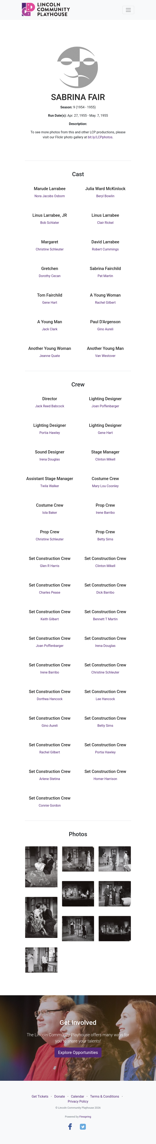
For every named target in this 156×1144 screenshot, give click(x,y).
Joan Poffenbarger (105, 406)
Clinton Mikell (105, 459)
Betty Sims (105, 539)
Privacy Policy (78, 1101)
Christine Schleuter (50, 249)
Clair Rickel (105, 223)
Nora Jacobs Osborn (50, 196)
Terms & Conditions (104, 1096)
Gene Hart (49, 303)
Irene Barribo (105, 513)
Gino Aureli (105, 329)
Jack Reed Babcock (49, 406)
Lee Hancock (105, 699)
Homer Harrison (105, 779)
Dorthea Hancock (50, 699)
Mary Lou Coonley (105, 486)
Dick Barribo (105, 592)
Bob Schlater (49, 223)
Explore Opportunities (78, 1052)
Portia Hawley (49, 433)
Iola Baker (49, 513)
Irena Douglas (50, 459)
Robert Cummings (105, 249)
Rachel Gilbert (105, 303)
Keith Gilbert (50, 619)
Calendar (77, 1096)
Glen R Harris (49, 566)
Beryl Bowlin (105, 196)
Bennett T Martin (105, 619)
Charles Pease (49, 592)
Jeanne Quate (50, 356)
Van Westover (105, 356)
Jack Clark (50, 329)
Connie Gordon (50, 805)
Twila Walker (49, 486)
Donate (59, 1096)
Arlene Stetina (49, 779)
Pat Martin (105, 276)
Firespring (85, 1116)
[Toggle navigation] (128, 10)
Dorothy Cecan (50, 276)
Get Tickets (40, 1096)
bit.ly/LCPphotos (100, 137)
